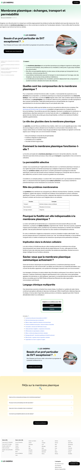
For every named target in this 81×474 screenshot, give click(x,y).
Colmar (30, 442)
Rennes (56, 453)
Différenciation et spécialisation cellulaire (34, 331)
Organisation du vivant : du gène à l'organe (35, 339)
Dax (29, 446)
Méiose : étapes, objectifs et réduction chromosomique (38, 322)
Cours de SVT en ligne (7, 444)
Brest (16, 451)
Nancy (43, 453)
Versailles (70, 453)
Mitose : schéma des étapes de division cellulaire (36, 333)
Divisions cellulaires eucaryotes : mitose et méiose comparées (39, 324)
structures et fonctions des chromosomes (35, 109)
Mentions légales (59, 469)
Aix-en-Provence (18, 442)
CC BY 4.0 (14, 17)
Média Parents (58, 467)
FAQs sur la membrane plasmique (7, 75)
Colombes (31, 444)
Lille (42, 440)
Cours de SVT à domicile (7, 442)
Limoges (43, 442)
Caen (16, 455)
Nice (56, 444)
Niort (56, 446)
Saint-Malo (70, 442)
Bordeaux (17, 449)
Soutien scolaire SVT (6, 446)
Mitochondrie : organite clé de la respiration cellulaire (37, 337)
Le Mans (30, 453)
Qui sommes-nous (59, 463)
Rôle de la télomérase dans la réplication (34, 320)
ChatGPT (52, 305)
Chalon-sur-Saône (32, 440)
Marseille (43, 446)
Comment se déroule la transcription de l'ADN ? (36, 318)
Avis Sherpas (58, 465)
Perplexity (51, 309)
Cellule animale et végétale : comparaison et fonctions (37, 328)
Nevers (56, 442)
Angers (16, 446)
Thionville (70, 448)
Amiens (16, 444)
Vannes (69, 451)
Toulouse (70, 450)
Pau (56, 450)
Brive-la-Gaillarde (19, 453)
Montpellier (44, 450)
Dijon (30, 448)
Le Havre (30, 451)
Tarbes (69, 446)
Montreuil (44, 451)
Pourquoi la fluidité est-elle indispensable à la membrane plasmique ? (10, 69)
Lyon (43, 444)
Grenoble (30, 450)
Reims (56, 451)
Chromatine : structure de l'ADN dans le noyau (36, 326)
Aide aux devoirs (5, 447)
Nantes (56, 440)
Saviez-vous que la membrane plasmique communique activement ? (9, 72)
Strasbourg (70, 444)
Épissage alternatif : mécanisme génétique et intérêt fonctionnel (39, 335)
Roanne (69, 440)
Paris (56, 448)
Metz (43, 448)
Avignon (17, 447)
